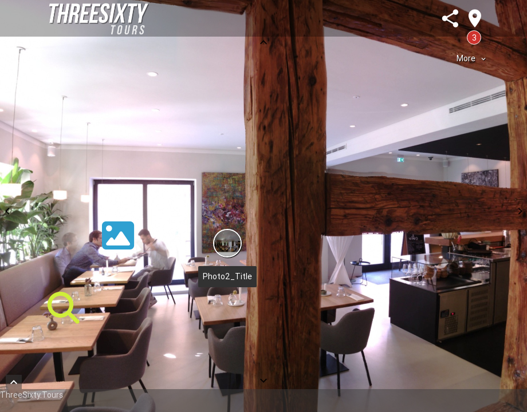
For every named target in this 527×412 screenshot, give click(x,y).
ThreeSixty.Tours (31, 395)
